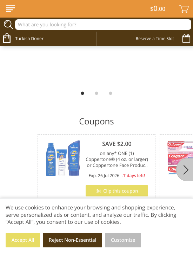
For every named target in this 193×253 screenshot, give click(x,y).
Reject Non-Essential (72, 240)
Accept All (23, 240)
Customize (123, 240)
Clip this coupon (120, 191)
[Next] (184, 169)
